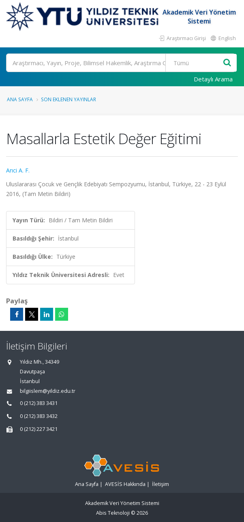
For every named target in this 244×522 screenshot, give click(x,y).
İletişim (160, 484)
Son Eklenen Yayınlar (68, 99)
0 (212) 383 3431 (39, 403)
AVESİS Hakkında (125, 484)
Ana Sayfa (20, 99)
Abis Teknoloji (113, 512)
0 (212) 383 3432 (39, 416)
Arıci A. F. (18, 170)
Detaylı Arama (213, 79)
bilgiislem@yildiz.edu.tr (47, 391)
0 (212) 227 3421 (39, 429)
